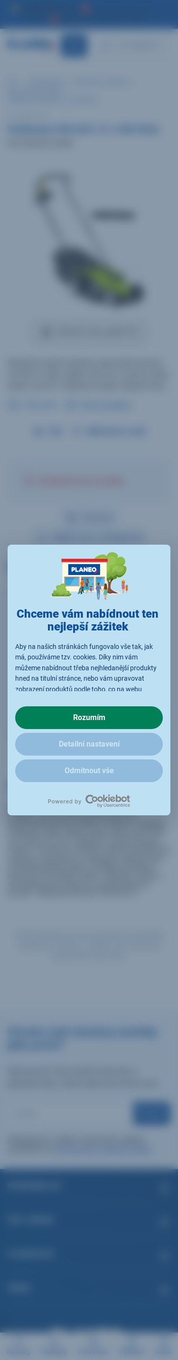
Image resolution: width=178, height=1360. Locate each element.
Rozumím (89, 717)
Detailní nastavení (89, 743)
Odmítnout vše (89, 770)
